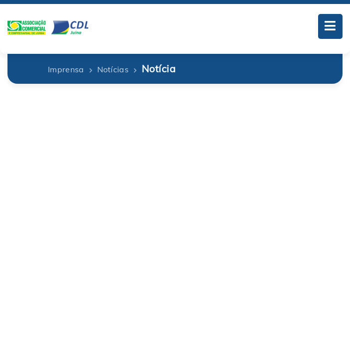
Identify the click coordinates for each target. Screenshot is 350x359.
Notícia (158, 68)
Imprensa (66, 69)
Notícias (113, 69)
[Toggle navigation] (330, 26)
